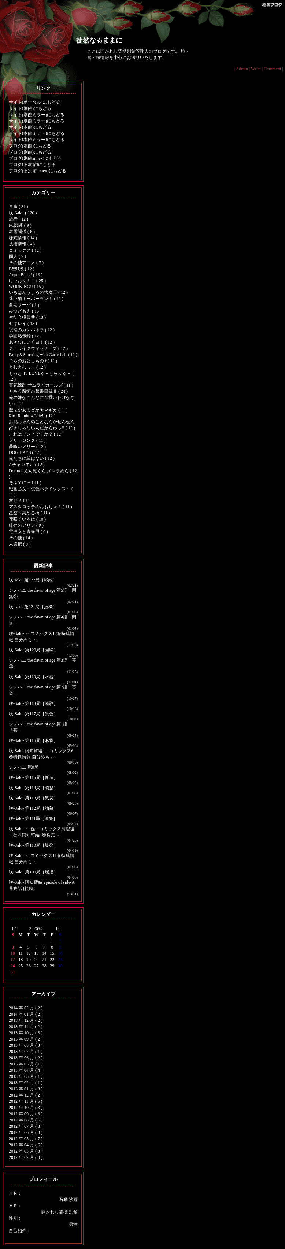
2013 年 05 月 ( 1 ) (25, 1064)
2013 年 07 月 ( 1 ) (25, 1051)
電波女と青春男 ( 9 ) (28, 531)
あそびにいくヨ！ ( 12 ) (32, 342)
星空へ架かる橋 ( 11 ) (29, 513)
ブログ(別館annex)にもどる (35, 158)
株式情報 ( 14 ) (23, 237)
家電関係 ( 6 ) (22, 231)
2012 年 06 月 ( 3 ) (25, 1132)
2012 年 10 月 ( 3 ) (25, 1107)
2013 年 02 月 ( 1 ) (25, 1082)
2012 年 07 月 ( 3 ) (25, 1126)
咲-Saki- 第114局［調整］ (33, 787)
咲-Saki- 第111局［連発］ (33, 818)
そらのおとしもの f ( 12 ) (33, 360)
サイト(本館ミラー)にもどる (36, 133)
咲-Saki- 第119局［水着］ (33, 676)
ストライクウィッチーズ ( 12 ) (38, 348)
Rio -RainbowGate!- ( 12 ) (32, 415)
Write (256, 68)
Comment (272, 68)
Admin (242, 68)
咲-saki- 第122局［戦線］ (33, 580)
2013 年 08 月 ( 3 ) (25, 1045)
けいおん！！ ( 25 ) (27, 280)
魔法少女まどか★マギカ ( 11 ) (38, 410)
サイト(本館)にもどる (30, 127)
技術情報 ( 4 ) (22, 244)
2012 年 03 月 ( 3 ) (25, 1151)
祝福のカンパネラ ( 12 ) (32, 329)
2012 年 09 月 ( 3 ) (25, 1113)
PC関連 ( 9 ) (20, 225)
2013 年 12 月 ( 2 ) (25, 1020)
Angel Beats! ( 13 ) (25, 274)
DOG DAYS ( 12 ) (25, 452)
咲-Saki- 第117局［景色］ (33, 713)
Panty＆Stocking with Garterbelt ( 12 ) (43, 354)
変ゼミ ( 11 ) (21, 500)
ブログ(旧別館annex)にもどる (37, 170)
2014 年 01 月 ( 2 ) (25, 1014)
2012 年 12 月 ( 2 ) (25, 1095)
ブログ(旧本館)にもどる (32, 164)
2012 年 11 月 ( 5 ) (25, 1101)
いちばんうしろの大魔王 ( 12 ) (38, 292)
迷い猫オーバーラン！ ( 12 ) (36, 298)
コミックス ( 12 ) (25, 250)
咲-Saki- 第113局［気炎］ (33, 798)
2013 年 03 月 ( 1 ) (25, 1076)
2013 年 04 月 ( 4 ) (25, 1070)
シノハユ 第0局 (23, 767)
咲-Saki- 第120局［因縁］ (33, 650)
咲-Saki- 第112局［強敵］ (33, 808)
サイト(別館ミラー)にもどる (36, 114)
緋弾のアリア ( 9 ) (26, 525)
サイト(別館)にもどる (30, 108)
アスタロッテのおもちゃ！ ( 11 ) (40, 506)
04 (14, 928)
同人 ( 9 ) (17, 256)
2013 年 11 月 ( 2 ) (25, 1026)
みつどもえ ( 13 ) (25, 311)
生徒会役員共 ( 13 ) (27, 317)
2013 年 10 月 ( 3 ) (25, 1032)
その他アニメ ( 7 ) (26, 262)
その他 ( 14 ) (21, 537)
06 (58, 928)
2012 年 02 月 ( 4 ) (25, 1157)
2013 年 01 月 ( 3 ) (25, 1088)
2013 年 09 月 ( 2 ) (25, 1039)
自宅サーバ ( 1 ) (24, 304)
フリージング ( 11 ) (27, 440)
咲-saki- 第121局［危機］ (33, 606)
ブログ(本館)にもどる (30, 145)
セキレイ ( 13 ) (23, 323)
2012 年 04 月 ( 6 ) (25, 1145)
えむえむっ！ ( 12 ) (27, 367)
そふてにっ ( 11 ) (25, 482)
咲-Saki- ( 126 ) (23, 212)
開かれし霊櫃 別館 (59, 1212)
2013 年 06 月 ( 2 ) (25, 1057)
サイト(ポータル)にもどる (34, 102)
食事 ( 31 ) (18, 206)
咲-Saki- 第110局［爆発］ (33, 845)
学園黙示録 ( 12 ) (25, 336)
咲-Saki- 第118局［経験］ (33, 703)
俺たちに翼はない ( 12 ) (32, 458)
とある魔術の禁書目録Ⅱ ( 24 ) (38, 391)
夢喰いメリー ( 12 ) (27, 446)
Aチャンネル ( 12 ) (27, 464)
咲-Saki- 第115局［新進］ (33, 777)
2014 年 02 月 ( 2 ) (25, 1007)
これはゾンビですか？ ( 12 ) (36, 434)
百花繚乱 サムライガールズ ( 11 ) (41, 385)
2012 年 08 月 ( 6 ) (25, 1120)
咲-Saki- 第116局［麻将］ (33, 740)
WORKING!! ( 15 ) (26, 286)
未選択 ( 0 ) (19, 544)
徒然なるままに (99, 40)
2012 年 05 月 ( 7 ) (25, 1138)
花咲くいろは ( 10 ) (27, 519)
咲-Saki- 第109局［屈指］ (33, 872)
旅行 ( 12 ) (18, 219)
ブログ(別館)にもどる (30, 152)
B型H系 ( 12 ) (21, 268)
